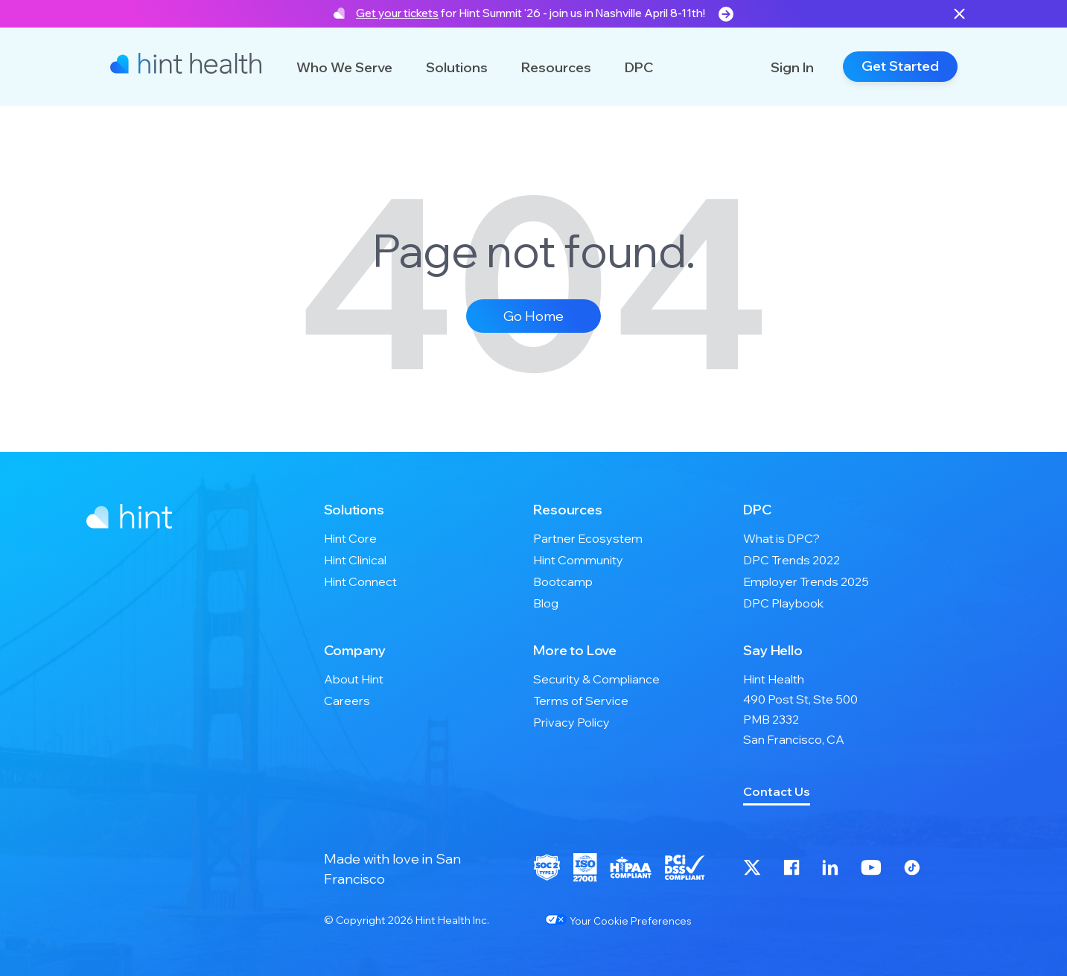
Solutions (457, 67)
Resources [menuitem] (567, 509)
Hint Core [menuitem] (350, 538)
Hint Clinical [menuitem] (355, 559)
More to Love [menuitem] (574, 650)
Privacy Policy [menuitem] (571, 722)
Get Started (900, 65)
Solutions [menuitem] (354, 509)
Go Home (533, 316)
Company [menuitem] (355, 650)
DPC (639, 67)
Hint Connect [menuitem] (360, 581)
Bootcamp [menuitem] (563, 581)
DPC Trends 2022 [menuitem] (791, 559)
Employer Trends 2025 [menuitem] (806, 581)
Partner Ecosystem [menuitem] (588, 538)
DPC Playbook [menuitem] (783, 603)
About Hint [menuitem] (353, 679)
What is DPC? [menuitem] (781, 538)
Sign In (792, 67)
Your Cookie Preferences (618, 920)
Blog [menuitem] (545, 603)
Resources (556, 67)
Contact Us (776, 791)
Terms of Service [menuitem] (580, 700)
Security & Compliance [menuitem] (596, 679)
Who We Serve (344, 67)
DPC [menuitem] (757, 509)
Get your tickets (397, 13)
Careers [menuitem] (347, 700)
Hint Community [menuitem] (578, 559)
